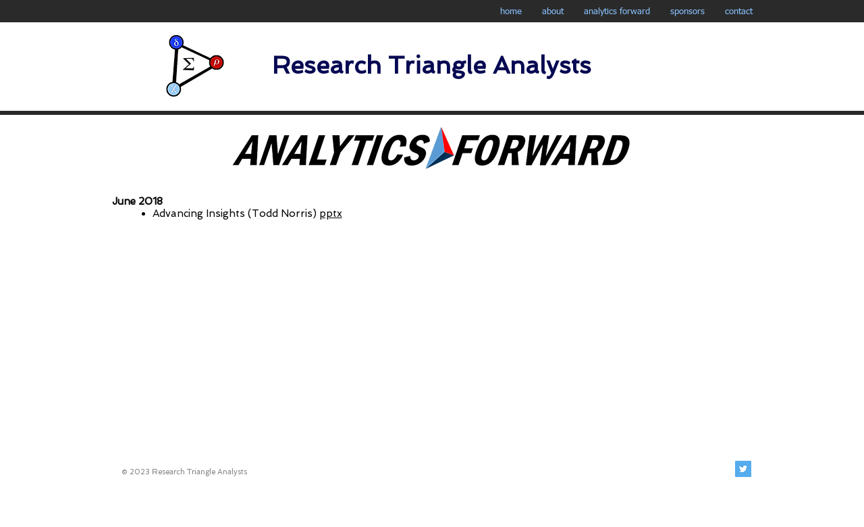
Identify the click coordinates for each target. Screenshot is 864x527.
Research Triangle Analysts (431, 65)
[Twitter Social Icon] (743, 469)
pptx (330, 213)
